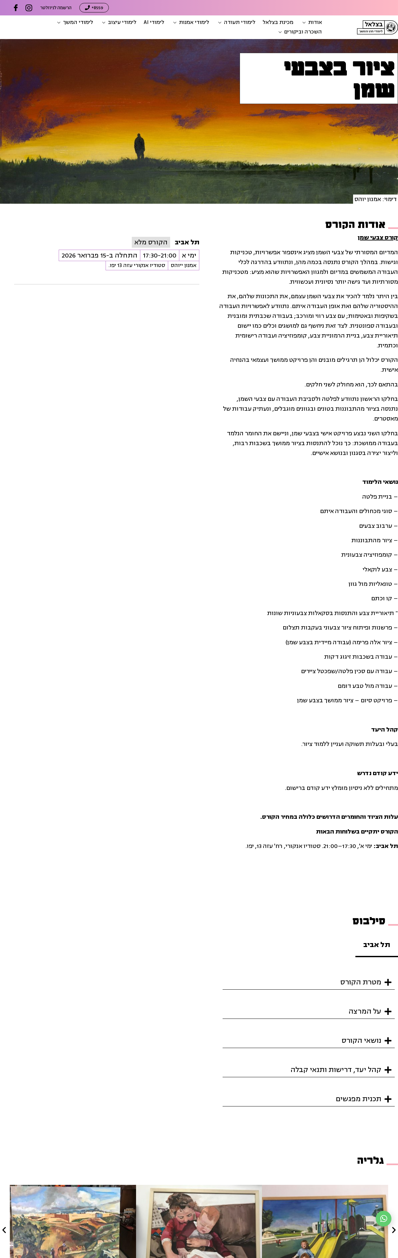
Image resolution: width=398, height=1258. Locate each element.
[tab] (376, 945)
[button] (311, 22)
